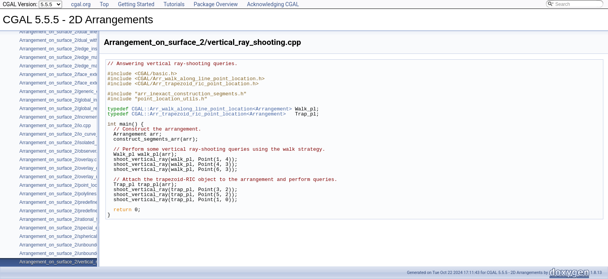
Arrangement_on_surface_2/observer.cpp (62, 151)
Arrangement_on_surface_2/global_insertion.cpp (69, 100)
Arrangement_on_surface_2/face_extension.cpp (69, 74)
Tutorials (174, 4)
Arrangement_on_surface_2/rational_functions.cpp (71, 219)
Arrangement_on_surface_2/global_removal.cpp (69, 108)
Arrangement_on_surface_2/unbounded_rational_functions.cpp (84, 253)
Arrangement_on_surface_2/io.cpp (55, 125)
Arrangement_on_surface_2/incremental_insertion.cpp (75, 117)
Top (104, 4)
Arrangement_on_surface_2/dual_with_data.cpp (69, 40)
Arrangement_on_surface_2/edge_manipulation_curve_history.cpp (87, 66)
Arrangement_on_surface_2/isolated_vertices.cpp (70, 142)
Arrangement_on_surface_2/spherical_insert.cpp (69, 236)
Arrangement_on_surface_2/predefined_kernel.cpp (71, 202)
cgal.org (80, 4)
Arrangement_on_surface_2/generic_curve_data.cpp (73, 91)
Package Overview (215, 4)
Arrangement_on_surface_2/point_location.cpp (67, 185)
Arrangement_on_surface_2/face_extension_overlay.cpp (77, 83)
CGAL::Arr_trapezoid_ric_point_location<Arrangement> (208, 113)
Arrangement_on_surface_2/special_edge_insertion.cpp (77, 228)
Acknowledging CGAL (273, 4)
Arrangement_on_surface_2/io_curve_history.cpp (70, 134)
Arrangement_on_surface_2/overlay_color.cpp (66, 168)
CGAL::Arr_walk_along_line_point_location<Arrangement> (211, 108)
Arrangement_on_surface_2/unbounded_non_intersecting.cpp (83, 245)
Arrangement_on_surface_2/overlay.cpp (60, 159)
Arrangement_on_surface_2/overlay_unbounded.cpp (73, 176)
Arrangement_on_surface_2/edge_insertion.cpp (68, 49)
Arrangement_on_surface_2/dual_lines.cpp (63, 31)
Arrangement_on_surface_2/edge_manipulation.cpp (72, 57)
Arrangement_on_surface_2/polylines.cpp (62, 193)
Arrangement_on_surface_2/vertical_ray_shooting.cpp (75, 262)
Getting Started (136, 4)
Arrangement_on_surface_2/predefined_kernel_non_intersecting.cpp (90, 211)
